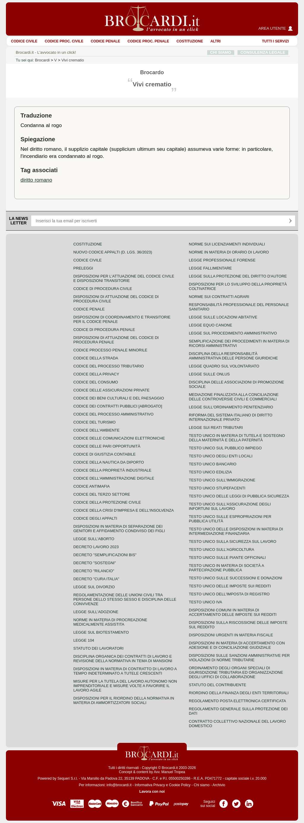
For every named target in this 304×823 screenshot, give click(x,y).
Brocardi (42, 60)
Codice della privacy (96, 374)
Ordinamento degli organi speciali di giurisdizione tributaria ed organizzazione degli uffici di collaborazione (236, 672)
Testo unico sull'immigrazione (222, 480)
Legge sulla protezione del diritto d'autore (238, 276)
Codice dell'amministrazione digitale (113, 478)
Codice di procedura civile (102, 288)
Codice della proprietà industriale (112, 470)
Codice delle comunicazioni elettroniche (119, 438)
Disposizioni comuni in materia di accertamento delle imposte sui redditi (232, 612)
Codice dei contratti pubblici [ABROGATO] (117, 406)
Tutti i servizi (275, 41)
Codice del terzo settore (101, 494)
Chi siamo (201, 785)
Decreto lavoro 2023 (96, 547)
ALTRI (215, 41)
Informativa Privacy (150, 785)
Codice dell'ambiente (96, 430)
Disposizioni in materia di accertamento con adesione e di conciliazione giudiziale (237, 645)
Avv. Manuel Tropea (169, 772)
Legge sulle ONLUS (209, 374)
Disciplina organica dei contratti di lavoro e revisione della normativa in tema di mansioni (122, 658)
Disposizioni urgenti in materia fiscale (231, 635)
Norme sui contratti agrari (219, 296)
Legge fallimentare (210, 268)
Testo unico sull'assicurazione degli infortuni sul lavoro (230, 506)
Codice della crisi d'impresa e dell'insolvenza (123, 510)
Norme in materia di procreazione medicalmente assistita (110, 622)
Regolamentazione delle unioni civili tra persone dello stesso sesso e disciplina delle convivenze (124, 599)
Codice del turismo (94, 422)
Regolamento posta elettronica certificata (237, 701)
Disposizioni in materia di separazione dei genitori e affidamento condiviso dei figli (119, 528)
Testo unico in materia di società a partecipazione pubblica (226, 567)
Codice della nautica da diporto (108, 462)
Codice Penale (105, 41)
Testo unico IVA (205, 602)
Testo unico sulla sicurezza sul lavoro (232, 541)
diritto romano (36, 180)
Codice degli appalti (95, 518)
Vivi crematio (72, 60)
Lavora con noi (151, 791)
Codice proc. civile (64, 41)
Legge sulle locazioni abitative (223, 317)
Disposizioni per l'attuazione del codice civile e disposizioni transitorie (123, 278)
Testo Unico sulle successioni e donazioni (235, 578)
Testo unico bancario (212, 464)
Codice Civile (24, 41)
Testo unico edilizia (210, 472)
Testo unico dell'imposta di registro (229, 594)
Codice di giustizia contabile (104, 454)
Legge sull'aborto (93, 539)
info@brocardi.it (119, 785)
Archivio (219, 785)
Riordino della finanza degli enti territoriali (239, 693)
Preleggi (83, 268)
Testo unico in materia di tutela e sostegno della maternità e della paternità (237, 437)
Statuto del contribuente (217, 685)
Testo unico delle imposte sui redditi (230, 586)
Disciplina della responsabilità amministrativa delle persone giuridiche (233, 355)
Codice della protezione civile (107, 502)
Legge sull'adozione (95, 612)
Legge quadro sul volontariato (224, 366)
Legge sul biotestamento (101, 632)
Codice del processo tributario (108, 366)
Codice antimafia (91, 486)
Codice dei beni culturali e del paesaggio (118, 398)
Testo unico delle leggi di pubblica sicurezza (239, 496)
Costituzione (189, 41)
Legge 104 (83, 640)
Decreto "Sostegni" (94, 563)
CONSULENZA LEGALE (262, 52)
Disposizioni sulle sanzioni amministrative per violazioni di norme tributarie (239, 657)
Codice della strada (95, 358)
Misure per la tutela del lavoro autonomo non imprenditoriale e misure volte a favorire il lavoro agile (125, 685)
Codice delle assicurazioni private (111, 390)
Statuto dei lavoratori (98, 648)
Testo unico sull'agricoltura (221, 549)
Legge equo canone (210, 325)
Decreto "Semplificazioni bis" (105, 555)
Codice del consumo (95, 382)
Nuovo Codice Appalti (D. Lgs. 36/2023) (112, 252)
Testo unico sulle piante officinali (227, 557)
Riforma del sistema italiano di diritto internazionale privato (230, 417)
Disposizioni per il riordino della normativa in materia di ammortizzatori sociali (123, 700)
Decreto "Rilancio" (93, 571)
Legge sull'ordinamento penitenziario (231, 407)
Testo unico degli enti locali (220, 456)
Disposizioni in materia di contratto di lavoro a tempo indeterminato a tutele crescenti (125, 671)
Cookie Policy (180, 785)
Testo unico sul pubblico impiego (225, 448)
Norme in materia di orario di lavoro (229, 252)
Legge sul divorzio (94, 587)
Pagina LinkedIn (249, 802)
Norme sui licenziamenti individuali (227, 244)
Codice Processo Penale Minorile (110, 350)
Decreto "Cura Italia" (96, 579)
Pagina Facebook (223, 802)
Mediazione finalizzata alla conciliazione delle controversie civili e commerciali (233, 396)
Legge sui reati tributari (216, 427)
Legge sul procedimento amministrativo (233, 333)
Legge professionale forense (222, 260)
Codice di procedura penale (104, 329)
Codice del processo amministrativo (113, 414)
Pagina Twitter (236, 802)
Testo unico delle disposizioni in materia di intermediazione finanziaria (236, 531)
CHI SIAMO (220, 52)
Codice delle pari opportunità (106, 446)
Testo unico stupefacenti (217, 488)
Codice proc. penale (148, 41)
